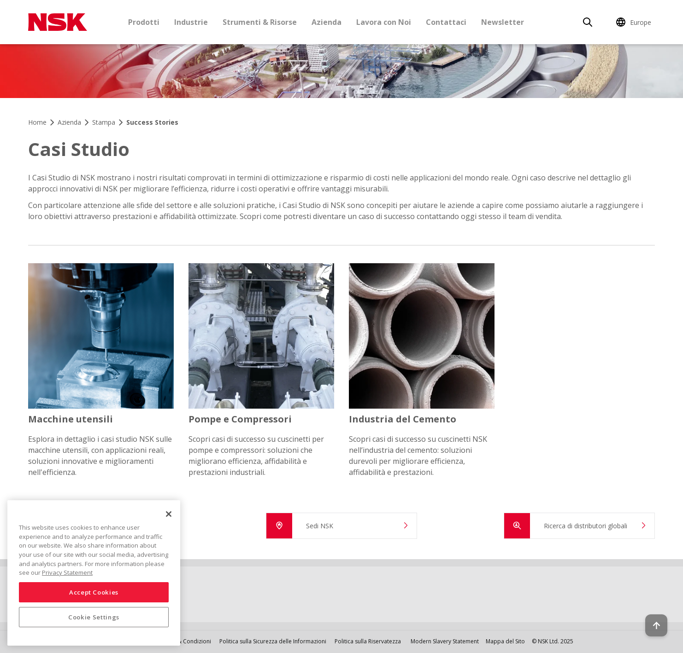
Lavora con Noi (383, 22)
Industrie (191, 22)
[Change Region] (635, 22)
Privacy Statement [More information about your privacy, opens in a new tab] (67, 572)
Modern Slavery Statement (445, 641)
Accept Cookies (93, 592)
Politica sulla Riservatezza (368, 641)
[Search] (587, 22)
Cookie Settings (93, 617)
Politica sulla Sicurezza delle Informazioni (272, 641)
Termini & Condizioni (183, 641)
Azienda (327, 22)
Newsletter (502, 22)
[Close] (169, 514)
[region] (93, 573)
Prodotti (143, 22)
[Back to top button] (653, 620)
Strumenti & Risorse (260, 22)
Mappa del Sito (505, 641)
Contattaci (446, 22)
